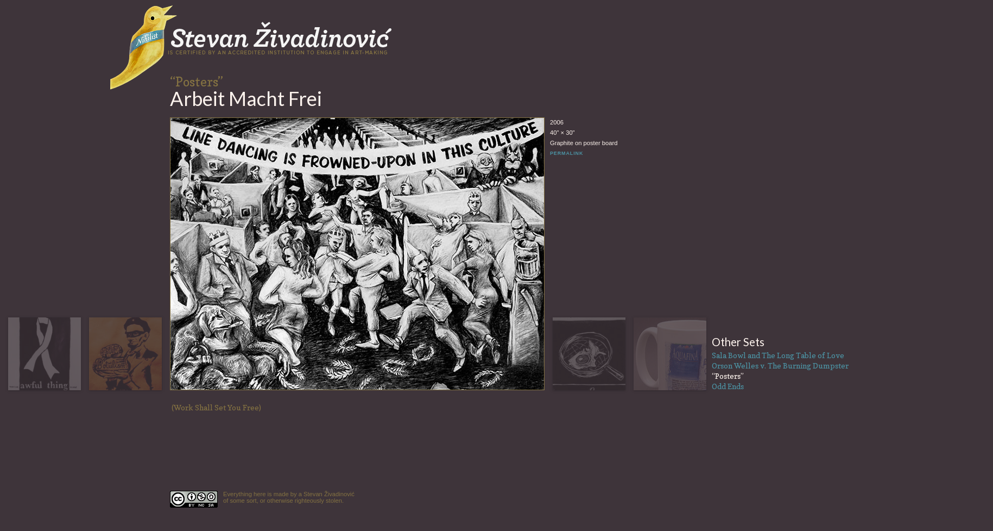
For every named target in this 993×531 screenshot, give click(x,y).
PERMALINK (566, 153)
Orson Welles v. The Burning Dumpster (780, 365)
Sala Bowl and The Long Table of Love (778, 355)
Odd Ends (728, 386)
